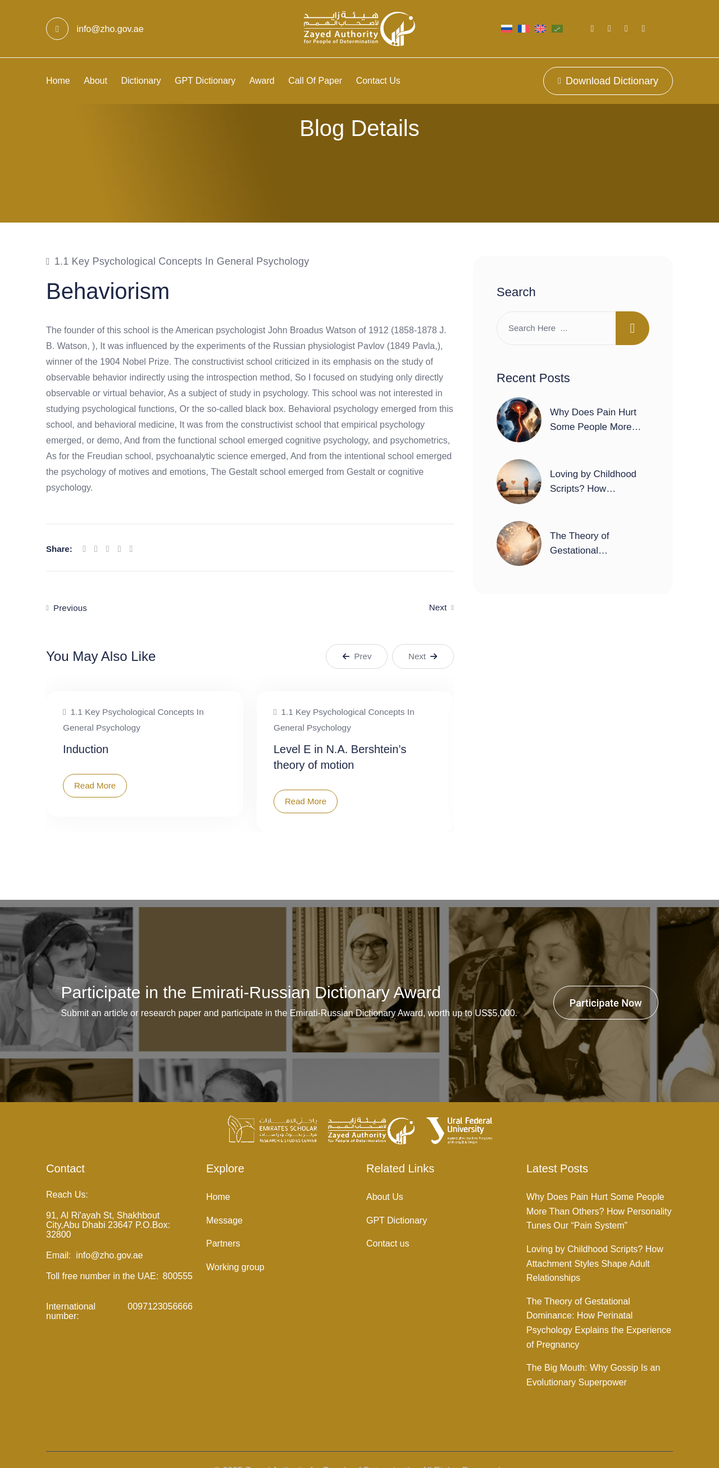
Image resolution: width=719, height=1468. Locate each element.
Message (224, 1198)
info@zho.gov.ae (95, 29)
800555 (178, 1254)
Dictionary (141, 80)
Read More (95, 763)
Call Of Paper (315, 80)
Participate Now (606, 980)
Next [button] (423, 633)
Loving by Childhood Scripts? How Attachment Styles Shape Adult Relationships (594, 1241)
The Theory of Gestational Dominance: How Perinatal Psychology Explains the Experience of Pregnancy (598, 1300)
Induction (85, 727)
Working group (235, 1244)
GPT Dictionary (205, 80)
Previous (70, 585)
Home (58, 80)
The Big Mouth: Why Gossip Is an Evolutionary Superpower (593, 1353)
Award (262, 80)
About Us (384, 1175)
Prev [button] (357, 633)
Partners (223, 1221)
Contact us (378, 80)
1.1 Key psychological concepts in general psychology (182, 238)
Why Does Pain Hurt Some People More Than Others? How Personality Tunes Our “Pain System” (598, 1189)
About (95, 80)
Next (438, 585)
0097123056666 (160, 1284)
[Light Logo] (359, 28)
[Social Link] (592, 28)
